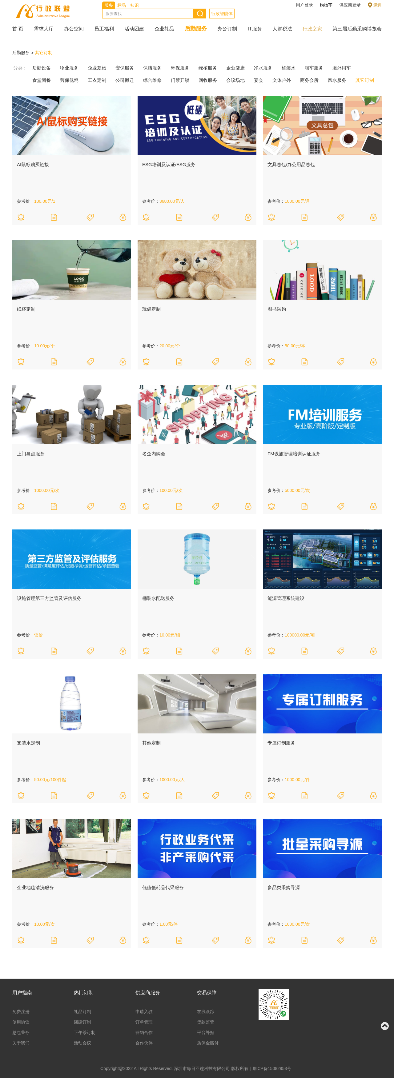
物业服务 (69, 67)
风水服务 (337, 80)
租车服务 (314, 67)
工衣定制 (97, 80)
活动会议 (82, 1042)
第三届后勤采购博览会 (357, 28)
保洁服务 (152, 67)
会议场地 (235, 80)
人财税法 (282, 28)
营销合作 (144, 1032)
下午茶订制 (84, 1032)
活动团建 (134, 28)
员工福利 (104, 28)
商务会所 (309, 80)
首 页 (17, 28)
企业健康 (235, 67)
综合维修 (152, 80)
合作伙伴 (144, 1042)
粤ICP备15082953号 (271, 1068)
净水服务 (263, 67)
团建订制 (82, 1022)
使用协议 (21, 1022)
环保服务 (180, 67)
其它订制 (43, 52)
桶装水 (289, 67)
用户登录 (304, 4)
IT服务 (254, 28)
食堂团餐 (41, 80)
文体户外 (281, 80)
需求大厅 (44, 28)
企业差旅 (97, 67)
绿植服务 (208, 67)
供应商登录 (350, 4)
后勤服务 (196, 29)
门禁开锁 (180, 80)
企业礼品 (164, 28)
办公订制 (227, 28)
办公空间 (74, 28)
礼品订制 (82, 1011)
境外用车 (341, 67)
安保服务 (124, 67)
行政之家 (312, 28)
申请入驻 (144, 1011)
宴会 (258, 80)
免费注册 (21, 1011)
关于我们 (21, 1042)
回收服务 (208, 80)
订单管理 (144, 1022)
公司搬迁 (124, 80)
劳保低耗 (69, 80)
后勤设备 (41, 67)
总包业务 (21, 1032)
